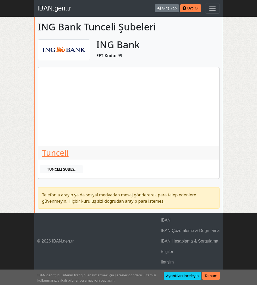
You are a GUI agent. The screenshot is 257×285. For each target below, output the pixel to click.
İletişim (167, 262)
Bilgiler (167, 251)
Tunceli (55, 152)
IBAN (166, 220)
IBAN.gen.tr (54, 8)
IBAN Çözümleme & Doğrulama (190, 230)
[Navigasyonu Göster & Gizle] (212, 8)
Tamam (211, 275)
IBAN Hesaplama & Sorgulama (189, 241)
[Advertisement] (128, 106)
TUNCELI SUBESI (61, 169)
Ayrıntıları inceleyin (182, 275)
